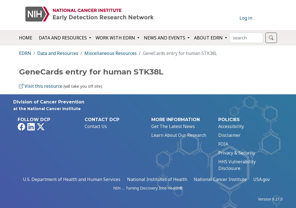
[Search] (246, 38)
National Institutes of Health (157, 179)
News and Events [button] (165, 38)
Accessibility (231, 126)
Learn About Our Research (178, 135)
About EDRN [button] (209, 38)
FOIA (223, 144)
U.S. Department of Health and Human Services (71, 179)
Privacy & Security (236, 153)
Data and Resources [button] (63, 38)
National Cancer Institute (220, 179)
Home (25, 38)
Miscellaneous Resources (110, 53)
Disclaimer (229, 135)
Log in (246, 18)
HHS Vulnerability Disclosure (237, 165)
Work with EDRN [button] (116, 38)
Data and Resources (57, 53)
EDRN (25, 53)
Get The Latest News (173, 126)
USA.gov (261, 179)
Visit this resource (40, 86)
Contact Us (96, 126)
